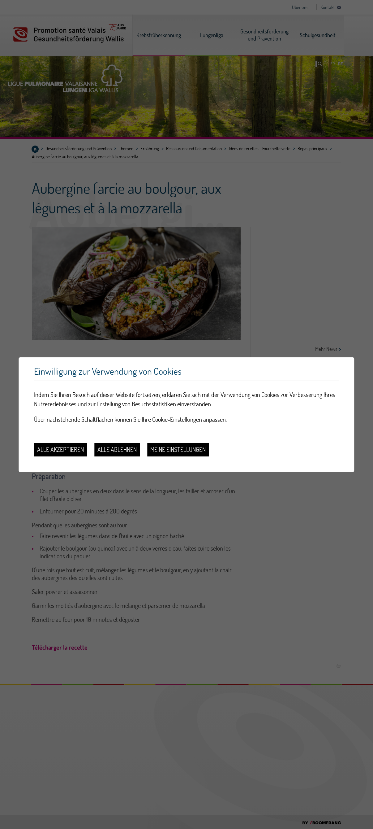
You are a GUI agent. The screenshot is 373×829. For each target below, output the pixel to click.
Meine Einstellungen (178, 449)
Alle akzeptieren (60, 449)
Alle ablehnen (117, 449)
